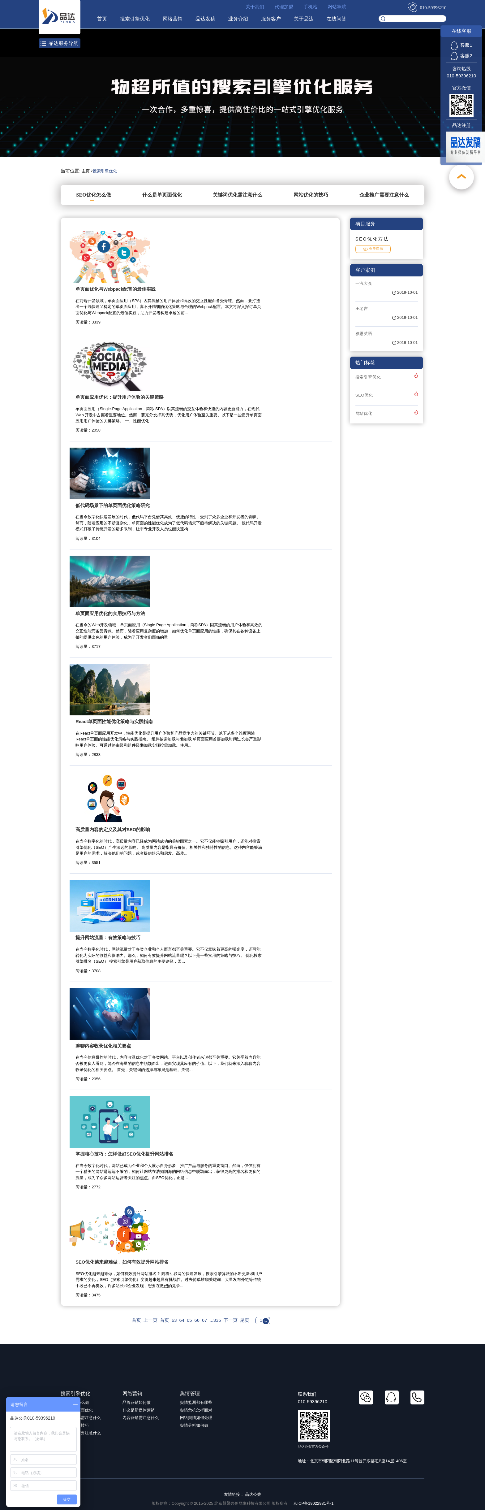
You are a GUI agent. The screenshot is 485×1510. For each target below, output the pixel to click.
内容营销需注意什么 (140, 1417)
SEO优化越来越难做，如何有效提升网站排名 (122, 1262)
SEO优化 (364, 395)
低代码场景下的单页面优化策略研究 (112, 505)
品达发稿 (205, 19)
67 (204, 1320)
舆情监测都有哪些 (196, 1402)
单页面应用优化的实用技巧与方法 (110, 613)
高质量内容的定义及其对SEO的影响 (112, 829)
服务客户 (271, 19)
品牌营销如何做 (136, 1402)
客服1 (461, 45)
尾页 (244, 1320)
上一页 (150, 1320)
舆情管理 (190, 1393)
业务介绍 (238, 19)
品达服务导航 (59, 43)
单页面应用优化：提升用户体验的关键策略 (119, 397)
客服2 (461, 55)
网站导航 (337, 6)
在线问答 (336, 19)
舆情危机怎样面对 (196, 1410)
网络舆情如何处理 (196, 1417)
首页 (101, 19)
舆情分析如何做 (194, 1425)
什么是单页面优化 (162, 194)
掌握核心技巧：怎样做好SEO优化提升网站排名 (124, 1154)
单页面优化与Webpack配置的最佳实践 (115, 289)
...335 (215, 1320)
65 (189, 1320)
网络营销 (172, 19)
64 (181, 1320)
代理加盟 (283, 6)
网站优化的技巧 (311, 194)
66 (197, 1320)
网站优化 (363, 413)
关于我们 (255, 6)
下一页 (231, 1320)
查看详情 (373, 248)
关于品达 (303, 19)
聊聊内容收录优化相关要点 (103, 1046)
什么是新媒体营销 (138, 1410)
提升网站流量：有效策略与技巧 (107, 937)
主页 (86, 171)
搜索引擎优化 (134, 19)
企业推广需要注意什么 (384, 194)
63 (174, 1320)
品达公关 (253, 1494)
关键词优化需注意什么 (237, 194)
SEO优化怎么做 (93, 194)
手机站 (310, 6)
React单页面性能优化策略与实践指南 (114, 721)
